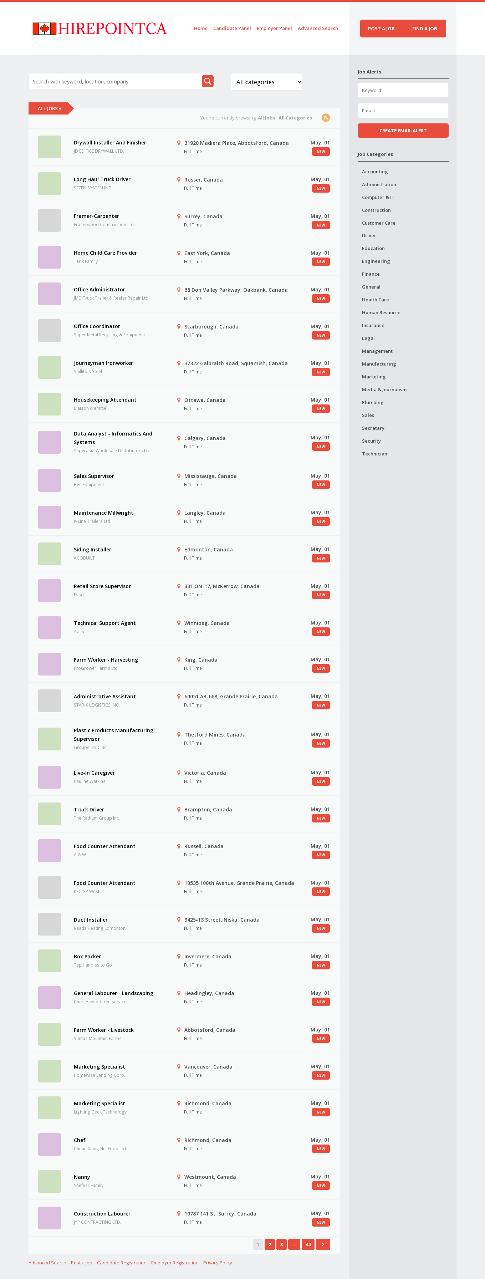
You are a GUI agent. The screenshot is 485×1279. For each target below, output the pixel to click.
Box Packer (87, 956)
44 (308, 1244)
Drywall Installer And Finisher (110, 142)
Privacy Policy (217, 1262)
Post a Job (81, 1262)
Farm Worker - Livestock (104, 1029)
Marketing (374, 376)
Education (373, 248)
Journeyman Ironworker (103, 363)
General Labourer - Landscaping (113, 993)
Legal (368, 338)
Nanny (82, 1176)
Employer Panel (274, 28)
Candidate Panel (232, 28)
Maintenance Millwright (103, 512)
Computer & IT (378, 197)
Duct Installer (91, 919)
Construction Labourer (102, 1213)
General (371, 287)
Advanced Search (318, 28)
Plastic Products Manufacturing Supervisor (113, 734)
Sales (368, 415)
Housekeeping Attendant (105, 399)
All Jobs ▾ (49, 108)
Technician (374, 453)
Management (377, 351)
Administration (379, 184)
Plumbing (373, 402)
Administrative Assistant (105, 696)
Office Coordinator (97, 326)
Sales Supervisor (94, 476)
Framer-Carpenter (96, 216)
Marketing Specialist (99, 1066)
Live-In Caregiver (94, 772)
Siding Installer (92, 549)
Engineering (376, 261)
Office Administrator (99, 289)
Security (371, 441)
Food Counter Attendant (105, 846)
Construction (376, 210)
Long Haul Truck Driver (102, 179)
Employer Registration (175, 1262)
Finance (371, 274)
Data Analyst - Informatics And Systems (113, 437)
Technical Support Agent (105, 623)
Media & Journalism (384, 389)
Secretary (373, 428)
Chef (80, 1140)
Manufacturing (379, 364)
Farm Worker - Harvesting (106, 659)
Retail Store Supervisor (102, 586)
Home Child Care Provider (105, 252)
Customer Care (378, 223)
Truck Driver (89, 809)
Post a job (381, 28)
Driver (369, 235)
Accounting (375, 171)
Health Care (375, 299)
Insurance (373, 325)
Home (201, 28)
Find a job (424, 28)
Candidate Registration (122, 1262)
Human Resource (381, 312)
